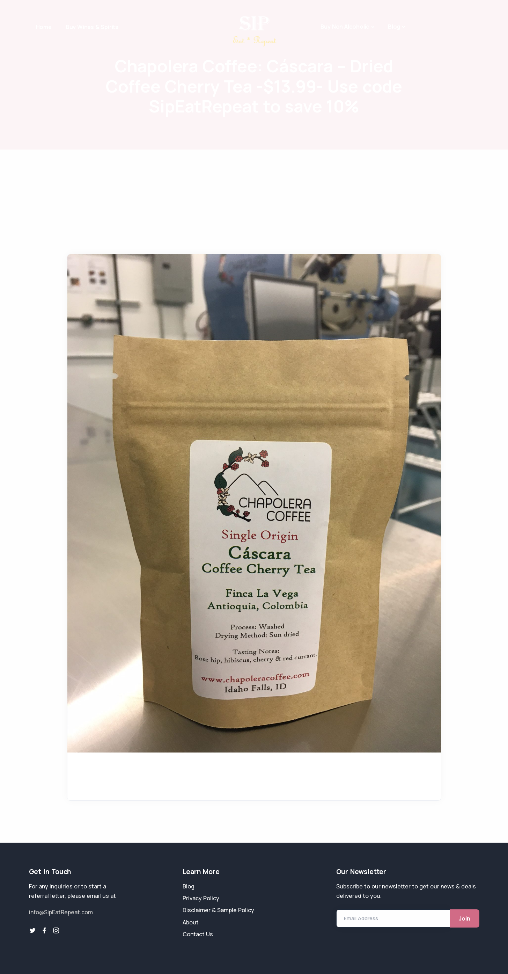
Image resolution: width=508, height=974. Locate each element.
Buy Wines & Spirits (92, 27)
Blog (394, 26)
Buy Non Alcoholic (345, 26)
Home (44, 27)
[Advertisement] (254, 202)
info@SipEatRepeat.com (61, 912)
